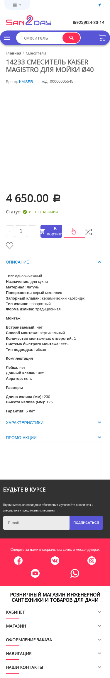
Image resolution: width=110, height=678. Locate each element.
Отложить (9, 245)
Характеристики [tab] (54, 422)
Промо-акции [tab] (54, 437)
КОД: (44, 81)
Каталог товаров (7, 38)
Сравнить (88, 232)
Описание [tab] (54, 261)
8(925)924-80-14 (88, 22)
